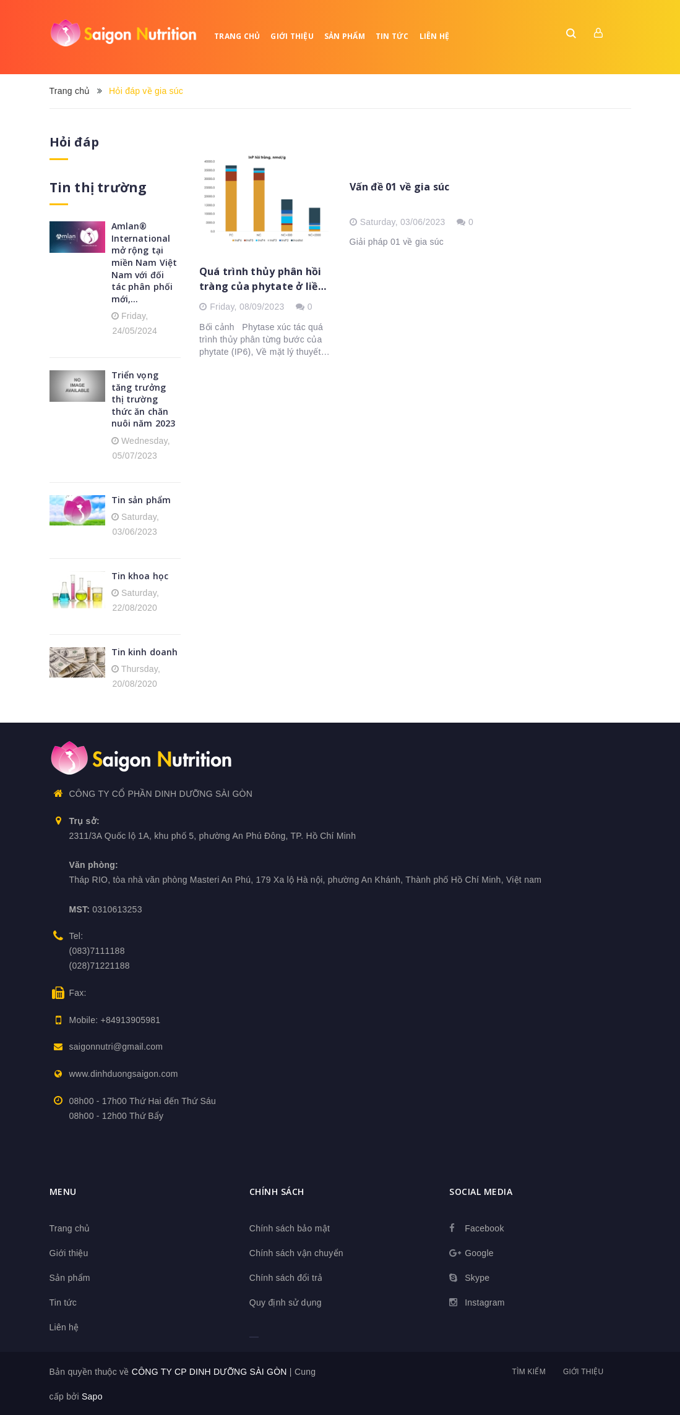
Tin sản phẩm (141, 498)
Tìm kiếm (529, 1370)
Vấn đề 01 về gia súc (400, 186)
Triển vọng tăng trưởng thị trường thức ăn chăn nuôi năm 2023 (143, 398)
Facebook (484, 1227)
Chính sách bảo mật (289, 1227)
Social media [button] (480, 1190)
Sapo (92, 1395)
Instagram (485, 1301)
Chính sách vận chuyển (296, 1252)
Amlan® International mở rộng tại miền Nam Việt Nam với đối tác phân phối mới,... (144, 261)
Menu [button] (63, 1190)
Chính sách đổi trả (286, 1276)
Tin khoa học (140, 574)
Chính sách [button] (276, 1190)
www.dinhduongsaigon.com (123, 1073)
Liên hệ (435, 36)
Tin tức (392, 36)
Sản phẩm (344, 36)
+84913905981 (131, 1019)
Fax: (78, 991)
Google (479, 1252)
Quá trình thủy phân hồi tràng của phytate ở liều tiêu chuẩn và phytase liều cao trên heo (261, 279)
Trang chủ (237, 36)
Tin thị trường (96, 187)
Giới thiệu (292, 36)
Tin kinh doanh (144, 651)
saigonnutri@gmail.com (116, 1046)
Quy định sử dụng (285, 1301)
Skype (477, 1276)
